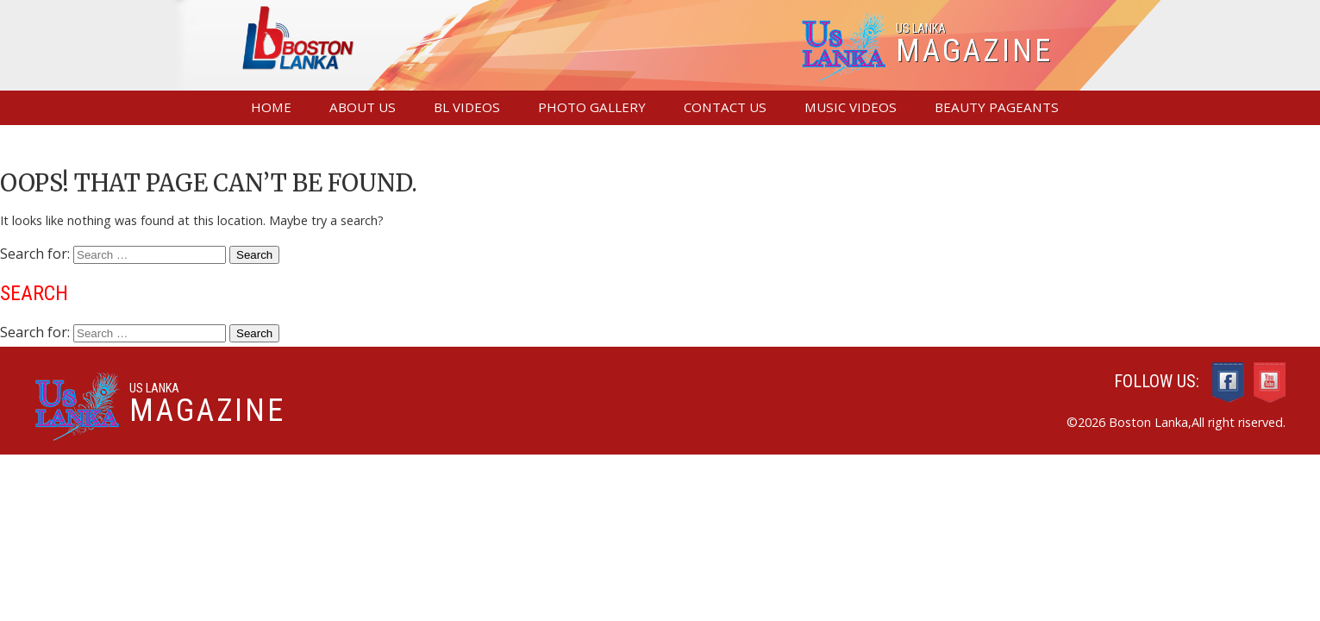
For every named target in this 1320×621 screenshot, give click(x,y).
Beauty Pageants (997, 107)
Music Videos (850, 107)
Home (271, 107)
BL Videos (467, 107)
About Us (362, 107)
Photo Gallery (592, 107)
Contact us (725, 107)
